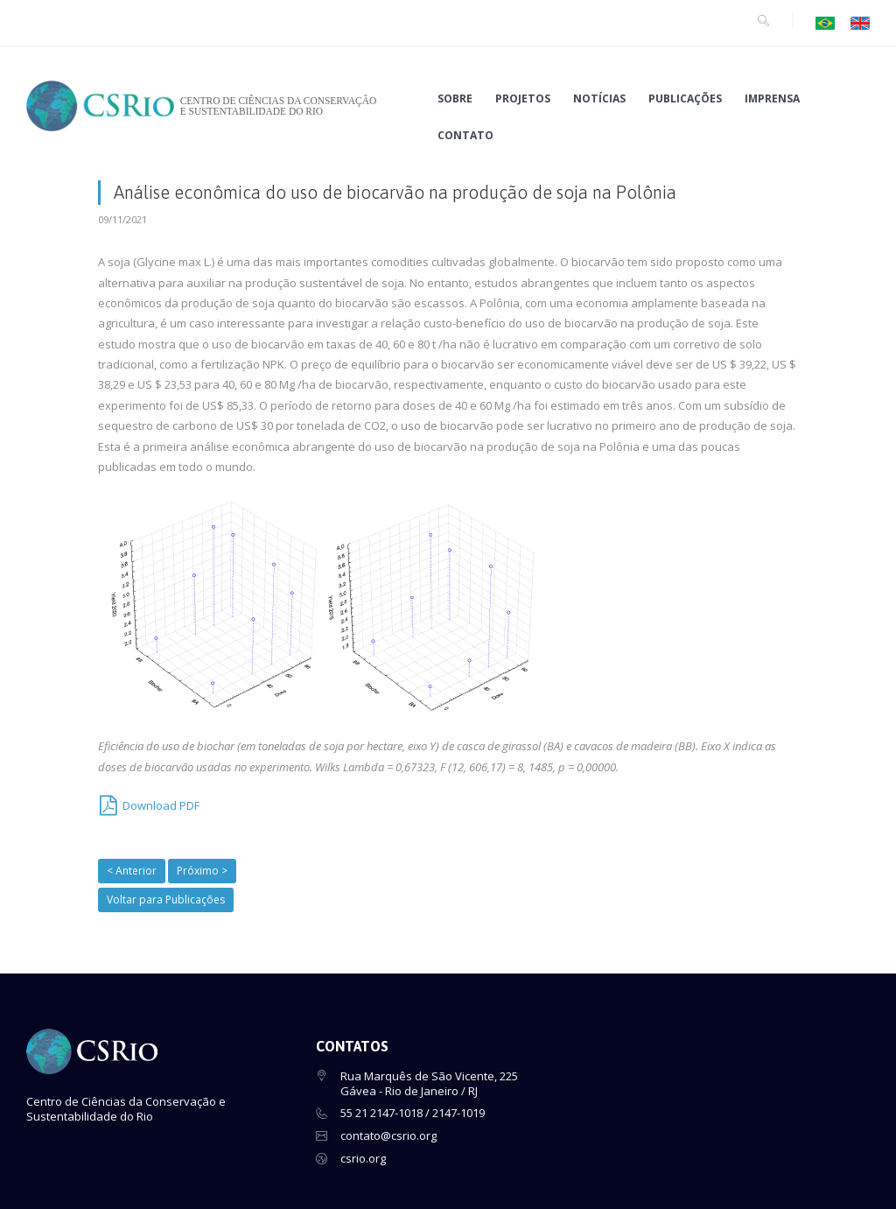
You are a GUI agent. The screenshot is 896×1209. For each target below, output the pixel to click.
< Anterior (132, 870)
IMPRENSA (772, 99)
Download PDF (161, 805)
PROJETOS (522, 99)
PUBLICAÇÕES (685, 99)
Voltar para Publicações (166, 899)
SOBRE (455, 99)
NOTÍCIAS (599, 99)
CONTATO (466, 136)
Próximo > (202, 870)
